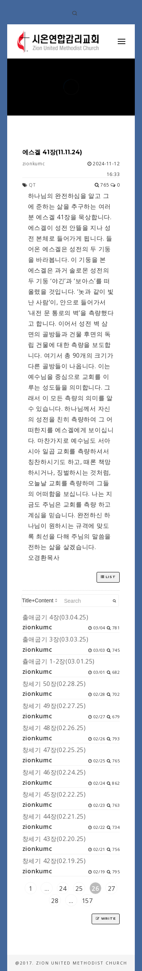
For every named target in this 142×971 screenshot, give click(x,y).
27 (111, 888)
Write (105, 918)
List (108, 577)
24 (62, 888)
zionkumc (33, 163)
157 (87, 901)
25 (79, 888)
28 (54, 901)
